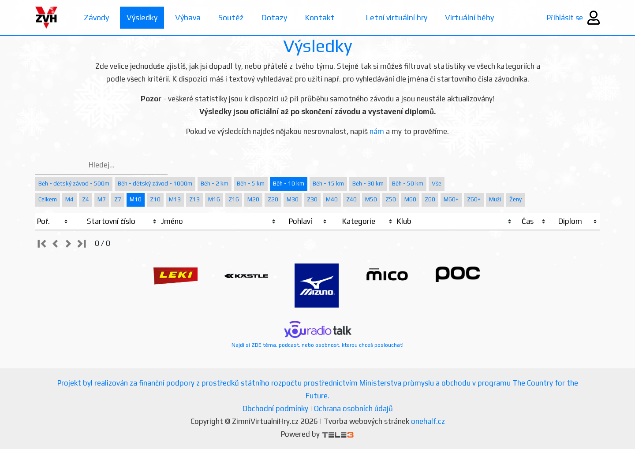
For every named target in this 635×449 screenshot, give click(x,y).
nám (377, 131)
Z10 (155, 199)
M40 (332, 199)
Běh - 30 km (368, 183)
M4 (69, 199)
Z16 (233, 199)
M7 (101, 199)
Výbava (188, 17)
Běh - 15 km (328, 183)
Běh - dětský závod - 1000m (155, 183)
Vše (436, 183)
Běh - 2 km (214, 183)
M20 (253, 199)
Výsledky (142, 17)
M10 (136, 199)
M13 (175, 199)
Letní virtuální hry (396, 17)
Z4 (85, 199)
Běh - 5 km (251, 183)
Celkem (47, 199)
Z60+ (474, 199)
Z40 (351, 199)
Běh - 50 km (407, 183)
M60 (410, 199)
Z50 (390, 199)
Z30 (312, 199)
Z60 (430, 199)
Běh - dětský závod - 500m (73, 183)
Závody (96, 17)
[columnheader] (53, 221)
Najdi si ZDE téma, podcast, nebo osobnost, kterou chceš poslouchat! (317, 334)
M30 (293, 199)
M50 (371, 199)
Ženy (515, 199)
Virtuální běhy (469, 17)
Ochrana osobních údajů (353, 408)
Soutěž (230, 17)
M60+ (451, 199)
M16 (214, 199)
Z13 (194, 199)
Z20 (273, 199)
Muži (495, 199)
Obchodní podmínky (275, 408)
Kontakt (320, 17)
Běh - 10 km (288, 183)
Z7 (117, 199)
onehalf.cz (428, 421)
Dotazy (274, 17)
